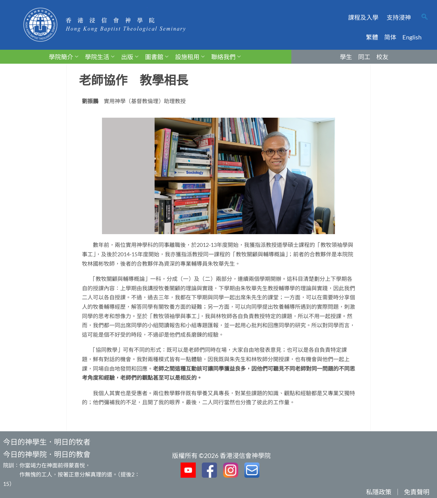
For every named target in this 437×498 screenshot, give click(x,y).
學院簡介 (63, 56)
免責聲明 (416, 492)
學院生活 (99, 56)
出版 (129, 56)
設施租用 (190, 56)
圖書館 (156, 56)
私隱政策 (378, 492)
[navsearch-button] (424, 17)
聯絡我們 (226, 56)
